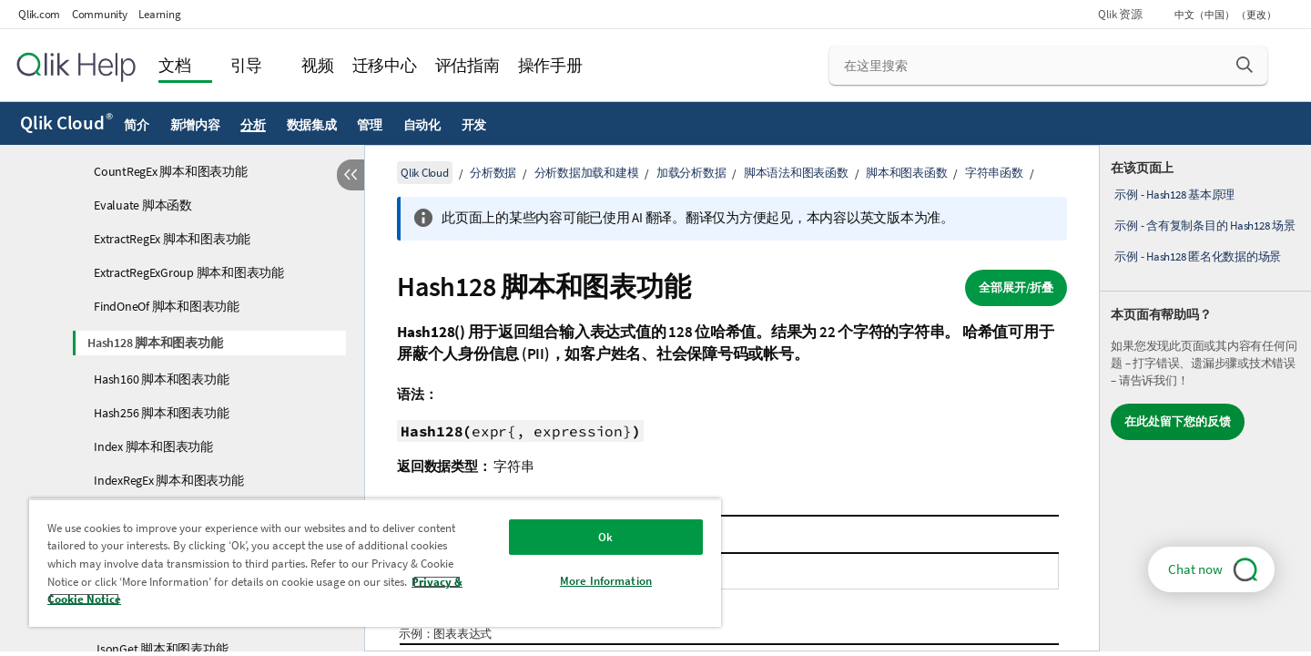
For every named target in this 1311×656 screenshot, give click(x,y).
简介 (136, 125)
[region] (375, 562)
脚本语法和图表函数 (796, 172)
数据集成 (312, 125)
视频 (317, 65)
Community (99, 14)
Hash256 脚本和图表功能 (161, 413)
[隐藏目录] (350, 174)
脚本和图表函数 (906, 172)
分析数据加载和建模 (586, 172)
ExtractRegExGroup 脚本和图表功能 (189, 272)
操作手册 (550, 65)
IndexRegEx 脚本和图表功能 (169, 480)
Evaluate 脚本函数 (143, 205)
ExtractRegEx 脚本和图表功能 (172, 239)
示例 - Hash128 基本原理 (1174, 194)
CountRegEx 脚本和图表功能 (171, 171)
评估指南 (467, 65)
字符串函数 (994, 172)
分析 (253, 125)
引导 (246, 65)
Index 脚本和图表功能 (153, 446)
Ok (605, 537)
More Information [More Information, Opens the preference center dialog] (606, 581)
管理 (369, 125)
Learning (159, 14)
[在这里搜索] (1048, 65)
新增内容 (195, 125)
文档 (174, 65)
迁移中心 (384, 65)
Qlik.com (39, 14)
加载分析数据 (691, 172)
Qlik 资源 (1120, 14)
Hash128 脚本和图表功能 (154, 342)
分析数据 (493, 172)
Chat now (1195, 569)
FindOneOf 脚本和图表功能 (166, 306)
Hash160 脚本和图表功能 (161, 379)
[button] (1244, 65)
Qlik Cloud (66, 123)
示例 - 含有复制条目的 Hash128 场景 (1204, 225)
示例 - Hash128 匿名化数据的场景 (1197, 256)
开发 (474, 125)
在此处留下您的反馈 (1177, 421)
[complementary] (1205, 398)
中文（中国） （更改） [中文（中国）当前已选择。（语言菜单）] (1226, 14)
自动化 (422, 125)
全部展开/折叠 (1016, 287)
